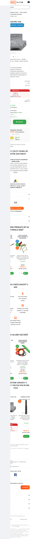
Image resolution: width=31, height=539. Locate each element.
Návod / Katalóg (5, 221)
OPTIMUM (27, 81)
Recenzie (4, 199)
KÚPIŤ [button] (12, 273)
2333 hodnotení (19, 132)
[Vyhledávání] (15, 7)
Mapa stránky (8, 519)
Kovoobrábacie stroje (12, 12)
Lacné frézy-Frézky (19, 444)
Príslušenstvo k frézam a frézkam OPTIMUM (17, 145)
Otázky (4, 217)
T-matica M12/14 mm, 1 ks (9, 397)
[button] (11, 273)
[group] (8, 255)
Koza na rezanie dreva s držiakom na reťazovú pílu (23, 237)
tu (18, 526)
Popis (2, 194)
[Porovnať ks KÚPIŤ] (5, 273)
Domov (3, 12)
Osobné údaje (23, 519)
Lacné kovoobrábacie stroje (8, 444)
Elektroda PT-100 (8, 340)
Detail (6, 434)
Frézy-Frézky (23, 12)
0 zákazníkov (18, 211)
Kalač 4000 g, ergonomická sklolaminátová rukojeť (8, 237)
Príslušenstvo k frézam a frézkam (12, 14)
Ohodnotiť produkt (15, 208)
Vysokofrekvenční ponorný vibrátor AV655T (22, 342)
